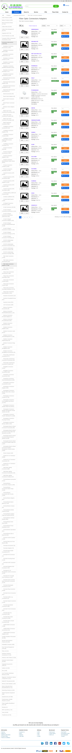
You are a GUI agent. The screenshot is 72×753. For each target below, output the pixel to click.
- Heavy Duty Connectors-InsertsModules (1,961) (8, 292)
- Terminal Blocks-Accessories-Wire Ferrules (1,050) (7, 494)
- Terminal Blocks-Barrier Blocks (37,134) (8, 502)
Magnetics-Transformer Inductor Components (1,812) (9, 678)
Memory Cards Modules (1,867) (9, 683)
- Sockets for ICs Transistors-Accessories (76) (8, 460)
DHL (39, 733)
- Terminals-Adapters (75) (8, 548)
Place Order (55, 12)
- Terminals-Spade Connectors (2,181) (9, 601)
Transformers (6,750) (6, 714)
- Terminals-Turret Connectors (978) (9, 609)
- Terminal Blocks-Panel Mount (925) (7, 522)
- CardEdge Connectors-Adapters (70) (7, 131)
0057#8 (33, 108)
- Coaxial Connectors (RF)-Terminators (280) (8, 189)
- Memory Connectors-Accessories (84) (7, 308)
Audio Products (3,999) (7, 17)
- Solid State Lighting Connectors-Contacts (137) (8, 476)
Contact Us (65, 12)
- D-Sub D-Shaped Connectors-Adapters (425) (8, 220)
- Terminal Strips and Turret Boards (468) (8, 542)
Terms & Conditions (6, 737)
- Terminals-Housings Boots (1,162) (8, 559)
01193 (32, 144)
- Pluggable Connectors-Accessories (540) (7, 371)
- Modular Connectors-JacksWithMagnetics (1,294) (8, 336)
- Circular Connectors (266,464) (7, 148)
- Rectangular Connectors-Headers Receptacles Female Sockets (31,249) (8, 410)
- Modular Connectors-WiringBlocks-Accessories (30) (8, 351)
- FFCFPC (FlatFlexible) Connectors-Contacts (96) (7, 249)
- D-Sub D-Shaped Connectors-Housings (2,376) (8, 233)
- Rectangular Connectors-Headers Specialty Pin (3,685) (8, 415)
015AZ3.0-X (34, 205)
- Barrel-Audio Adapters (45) (8, 96)
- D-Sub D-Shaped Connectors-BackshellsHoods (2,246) (8, 224)
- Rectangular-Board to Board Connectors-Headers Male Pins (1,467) (9, 442)
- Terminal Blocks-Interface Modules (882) (8, 518)
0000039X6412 (35, 29)
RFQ (46, 12)
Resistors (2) (4, 707)
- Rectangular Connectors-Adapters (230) (8, 387)
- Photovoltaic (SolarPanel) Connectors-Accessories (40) (8, 359)
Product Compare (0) (33, 25)
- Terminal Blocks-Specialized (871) (9, 530)
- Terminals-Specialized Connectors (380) (7, 605)
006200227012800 (35, 120)
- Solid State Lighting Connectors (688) (7, 468)
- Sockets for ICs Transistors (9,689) (8, 456)
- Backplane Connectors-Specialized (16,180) (8, 74)
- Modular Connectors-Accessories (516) (7, 324)
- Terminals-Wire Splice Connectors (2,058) (7, 617)
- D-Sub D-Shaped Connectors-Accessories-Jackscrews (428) (7, 215)
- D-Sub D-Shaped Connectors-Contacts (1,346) (8, 229)
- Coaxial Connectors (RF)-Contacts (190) (8, 185)
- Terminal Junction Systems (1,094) (8, 538)
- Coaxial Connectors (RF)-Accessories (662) (8, 177)
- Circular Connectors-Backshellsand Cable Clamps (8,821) (8, 161)
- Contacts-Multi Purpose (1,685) (8, 200)
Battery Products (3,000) (7, 20)
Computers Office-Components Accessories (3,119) (8, 39)
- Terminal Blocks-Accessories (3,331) (9, 480)
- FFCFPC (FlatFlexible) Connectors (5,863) (7, 241)
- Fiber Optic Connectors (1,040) (7, 257)
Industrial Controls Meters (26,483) (7, 661)
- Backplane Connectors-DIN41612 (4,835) (8, 63)
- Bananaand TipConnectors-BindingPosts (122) (8, 86)
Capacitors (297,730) (6, 33)
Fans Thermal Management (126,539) (8, 648)
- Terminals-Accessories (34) (8, 545)
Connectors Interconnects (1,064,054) (7, 43)
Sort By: (43, 25)
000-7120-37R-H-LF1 (36, 53)
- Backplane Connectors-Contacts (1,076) (8, 59)
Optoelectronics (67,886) (7, 696)
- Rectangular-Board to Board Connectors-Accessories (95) (9, 427)
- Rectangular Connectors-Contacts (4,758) (8, 396)
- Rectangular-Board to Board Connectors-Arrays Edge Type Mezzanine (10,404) (9, 432)
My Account (52, 732)
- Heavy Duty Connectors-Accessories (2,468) (8, 272)
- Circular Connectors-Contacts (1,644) (7, 165)
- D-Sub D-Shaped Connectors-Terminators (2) (8, 237)
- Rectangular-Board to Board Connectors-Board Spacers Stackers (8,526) (9, 437)
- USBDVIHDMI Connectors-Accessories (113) (8, 629)
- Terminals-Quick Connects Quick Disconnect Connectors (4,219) (8, 581)
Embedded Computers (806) (8, 644)
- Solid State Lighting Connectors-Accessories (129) (8, 472)
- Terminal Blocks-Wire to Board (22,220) (8, 534)
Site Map (22, 736)
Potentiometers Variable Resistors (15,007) (7, 700)
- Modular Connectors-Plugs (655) (8, 343)
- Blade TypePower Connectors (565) (6, 123)
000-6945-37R (34, 41)
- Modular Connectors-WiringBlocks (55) (7, 347)
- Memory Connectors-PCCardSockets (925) (7, 320)
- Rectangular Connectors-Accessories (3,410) (8, 383)
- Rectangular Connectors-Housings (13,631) (8, 419)
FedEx (39, 736)
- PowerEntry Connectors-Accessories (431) (8, 375)
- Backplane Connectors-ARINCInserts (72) (8, 55)
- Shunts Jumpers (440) (7, 453)
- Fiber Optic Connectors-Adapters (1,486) (8, 264)
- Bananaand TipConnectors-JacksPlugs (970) (8, 90)
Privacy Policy (5, 736)
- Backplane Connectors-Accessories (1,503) (8, 47)
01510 (32, 193)
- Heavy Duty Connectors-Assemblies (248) (8, 276)
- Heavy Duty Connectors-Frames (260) (8, 284)
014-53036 (33, 168)
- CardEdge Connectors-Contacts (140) (7, 135)
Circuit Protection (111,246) (8, 35)
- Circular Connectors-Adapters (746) (7, 156)
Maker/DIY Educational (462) (8, 681)
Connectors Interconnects (19, 15)
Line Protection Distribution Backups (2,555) (8, 674)
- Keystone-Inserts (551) (7, 302)
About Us (26, 12)
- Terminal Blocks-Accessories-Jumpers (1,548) (8, 484)
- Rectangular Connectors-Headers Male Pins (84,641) (8, 406)
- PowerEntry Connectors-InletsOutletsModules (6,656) (8, 379)
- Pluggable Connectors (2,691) (7, 367)
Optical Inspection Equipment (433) (8, 693)
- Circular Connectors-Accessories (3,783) (7, 152)
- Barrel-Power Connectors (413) (8, 103)
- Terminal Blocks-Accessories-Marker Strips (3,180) (7, 489)
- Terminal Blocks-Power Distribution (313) (7, 526)
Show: (61, 25)
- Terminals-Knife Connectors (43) (8, 563)
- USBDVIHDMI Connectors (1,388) (8, 625)
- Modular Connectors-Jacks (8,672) (8, 332)
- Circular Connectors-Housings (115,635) (7, 169)
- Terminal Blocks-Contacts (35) (8, 506)
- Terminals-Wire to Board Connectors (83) (8, 621)
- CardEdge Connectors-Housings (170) (7, 144)
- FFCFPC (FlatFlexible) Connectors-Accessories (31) (8, 245)
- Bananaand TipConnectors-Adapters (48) (8, 82)
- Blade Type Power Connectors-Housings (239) (8, 119)
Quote (65, 33)
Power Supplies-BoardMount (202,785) (8, 704)
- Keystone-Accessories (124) (9, 295)
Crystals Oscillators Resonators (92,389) (9, 637)
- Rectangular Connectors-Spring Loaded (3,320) (8, 423)
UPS (39, 732)
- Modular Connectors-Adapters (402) (7, 328)
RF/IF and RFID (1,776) (7, 709)
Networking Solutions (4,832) (8, 690)
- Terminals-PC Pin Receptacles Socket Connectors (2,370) (9, 572)
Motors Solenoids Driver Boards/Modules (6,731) (7, 687)
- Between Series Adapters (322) (8, 107)
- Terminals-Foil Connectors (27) (8, 555)
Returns (21, 734)
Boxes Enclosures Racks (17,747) (7, 23)
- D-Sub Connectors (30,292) (8, 207)
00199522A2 (34, 65)
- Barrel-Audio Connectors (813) (8, 99)
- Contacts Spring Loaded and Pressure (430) (9, 193)
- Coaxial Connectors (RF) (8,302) (8, 173)
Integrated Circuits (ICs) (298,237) (7, 665)
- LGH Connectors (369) (7, 304)
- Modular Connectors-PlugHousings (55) (7, 339)
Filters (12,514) (5, 651)
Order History (52, 733)
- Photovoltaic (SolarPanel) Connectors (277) (8, 355)
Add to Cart (65, 36)
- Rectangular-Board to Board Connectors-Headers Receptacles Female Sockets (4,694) (9, 448)
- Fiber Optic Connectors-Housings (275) (8, 268)
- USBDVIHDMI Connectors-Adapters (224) (8, 633)
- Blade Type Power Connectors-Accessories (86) (8, 111)
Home (6, 12)
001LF (32, 78)
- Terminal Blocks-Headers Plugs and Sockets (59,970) (8, 514)
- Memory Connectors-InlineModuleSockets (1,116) (8, 312)
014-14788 (33, 156)
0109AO (33, 132)
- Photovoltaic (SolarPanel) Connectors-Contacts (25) (8, 363)
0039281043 (35, 90)
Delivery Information (6, 734)
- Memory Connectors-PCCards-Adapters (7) (7, 316)
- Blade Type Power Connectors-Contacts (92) (7, 115)
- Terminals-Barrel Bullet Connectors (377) (7, 551)
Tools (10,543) (5, 712)
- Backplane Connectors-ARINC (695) (8, 51)
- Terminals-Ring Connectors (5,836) (8, 590)
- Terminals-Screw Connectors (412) (9, 593)
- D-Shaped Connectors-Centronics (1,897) (7, 204)
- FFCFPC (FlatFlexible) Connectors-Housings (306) (8, 253)
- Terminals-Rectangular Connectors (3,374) (7, 586)
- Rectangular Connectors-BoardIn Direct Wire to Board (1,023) (8, 392)
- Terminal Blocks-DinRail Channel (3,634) (8, 510)
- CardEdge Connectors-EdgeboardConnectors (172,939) (7, 140)
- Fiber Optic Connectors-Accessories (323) (8, 260)
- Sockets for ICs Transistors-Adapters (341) (8, 464)
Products (16, 12)
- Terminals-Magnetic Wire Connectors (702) (8, 567)
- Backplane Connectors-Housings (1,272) (8, 70)
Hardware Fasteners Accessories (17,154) (6, 654)
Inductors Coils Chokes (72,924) (9, 657)
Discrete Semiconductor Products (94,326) (7, 641)
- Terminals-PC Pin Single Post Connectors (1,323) (8, 576)
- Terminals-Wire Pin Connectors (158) (7, 613)
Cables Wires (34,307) (7, 26)
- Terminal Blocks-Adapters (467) (8, 498)
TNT (39, 734)
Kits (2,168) (4, 670)
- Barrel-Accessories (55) (8, 93)
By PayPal (64, 732)
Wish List (52, 734)
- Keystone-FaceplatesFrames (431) (9, 299)
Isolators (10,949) (6, 668)
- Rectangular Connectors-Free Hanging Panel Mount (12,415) (8, 401)
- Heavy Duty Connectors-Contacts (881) (8, 280)
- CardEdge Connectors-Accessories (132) (7, 127)
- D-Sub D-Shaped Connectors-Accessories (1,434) (9, 210)
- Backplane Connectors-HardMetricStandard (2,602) (8, 66)
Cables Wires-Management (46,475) (8, 30)
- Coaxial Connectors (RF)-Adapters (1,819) (8, 181)
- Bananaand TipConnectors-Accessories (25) (8, 78)
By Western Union (66, 733)
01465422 (33, 180)
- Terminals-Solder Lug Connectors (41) (7, 597)
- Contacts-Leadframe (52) (8, 196)
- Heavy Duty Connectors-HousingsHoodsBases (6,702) (8, 288)
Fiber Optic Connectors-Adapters (35, 15)
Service (36, 12)
